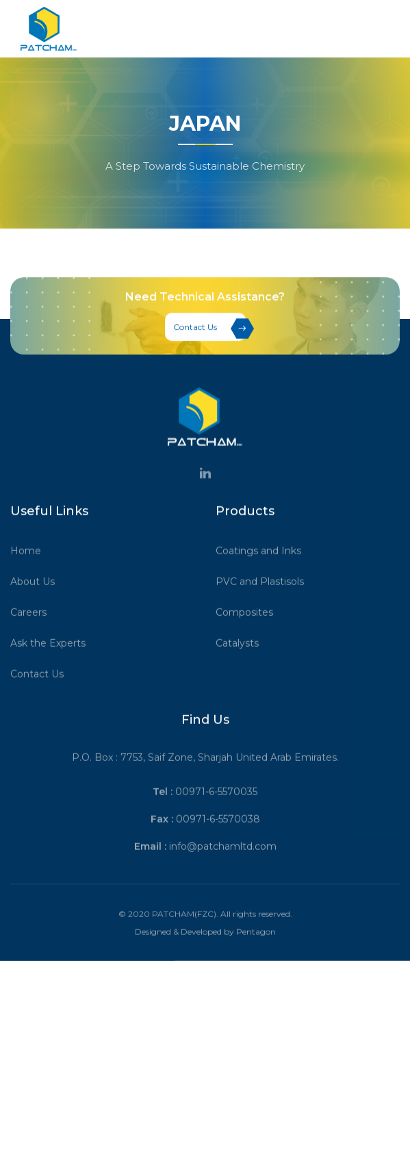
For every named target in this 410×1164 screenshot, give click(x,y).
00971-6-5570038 (218, 843)
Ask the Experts (52, 667)
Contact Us (209, 332)
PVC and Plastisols (264, 605)
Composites (249, 636)
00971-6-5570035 (216, 816)
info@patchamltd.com (223, 870)
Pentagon (256, 955)
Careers (33, 636)
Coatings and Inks (263, 575)
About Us (37, 605)
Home (30, 575)
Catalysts (242, 667)
